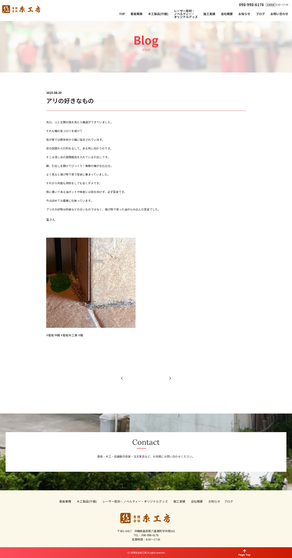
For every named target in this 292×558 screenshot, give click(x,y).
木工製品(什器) (158, 13)
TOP (122, 13)
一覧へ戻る (146, 387)
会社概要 (227, 13)
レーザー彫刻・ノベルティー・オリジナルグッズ (186, 13)
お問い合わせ (279, 13)
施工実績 (209, 13)
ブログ (260, 13)
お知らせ (244, 13)
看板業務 (136, 13)
